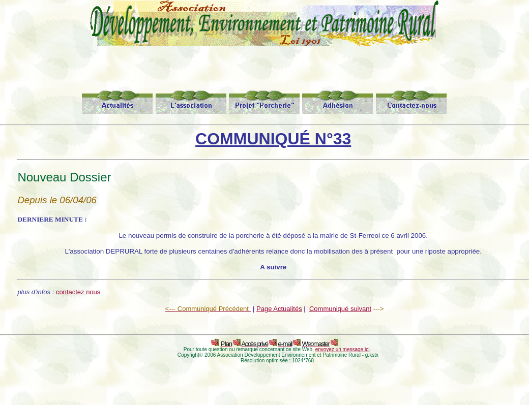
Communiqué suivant (340, 309)
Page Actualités (279, 309)
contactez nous (78, 292)
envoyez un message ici (342, 349)
